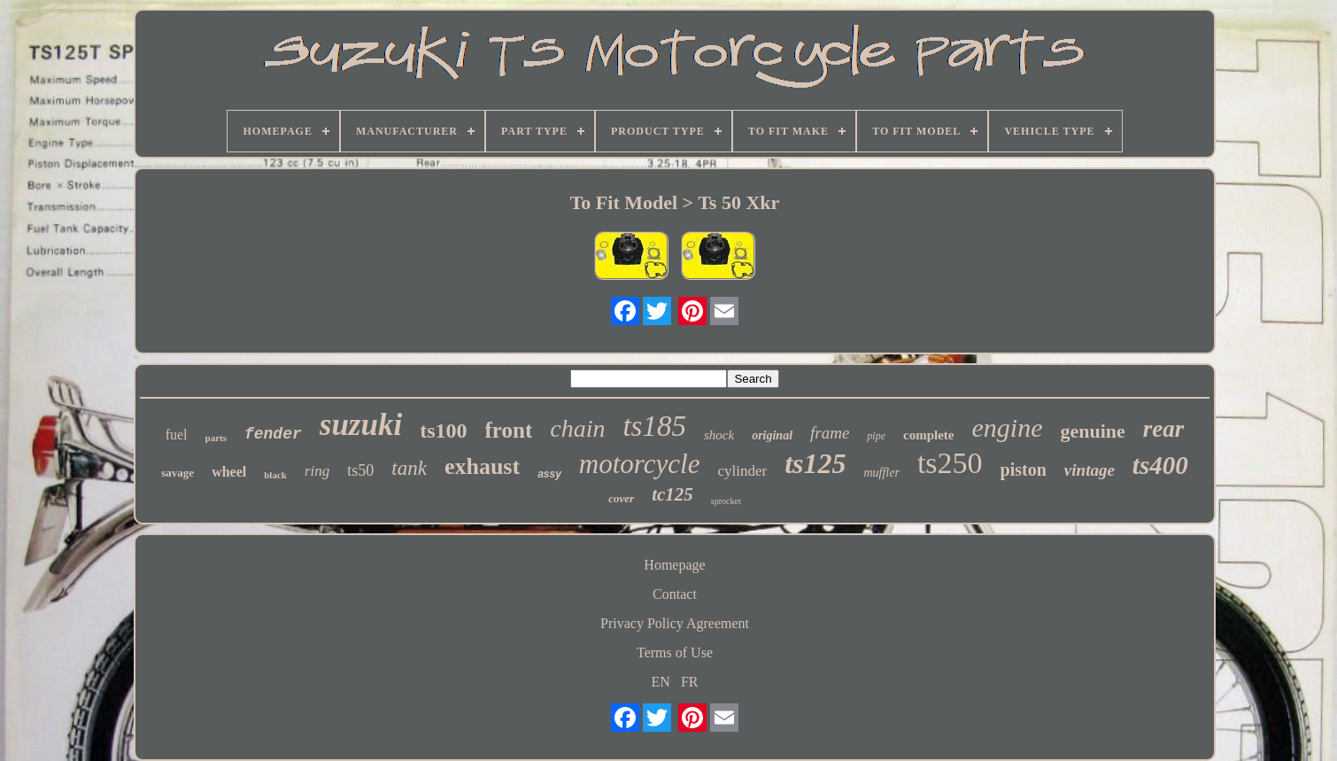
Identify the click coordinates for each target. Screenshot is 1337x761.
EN (661, 681)
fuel (177, 434)
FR (690, 681)
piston (1024, 469)
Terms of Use (675, 652)
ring (317, 470)
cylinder (742, 470)
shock (719, 435)
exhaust (482, 466)
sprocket (726, 501)
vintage (1089, 470)
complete (928, 435)
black (275, 475)
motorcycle (639, 463)
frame (829, 432)
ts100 (443, 430)
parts (216, 437)
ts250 (950, 463)
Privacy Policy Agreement (674, 623)
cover (621, 498)
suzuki (361, 425)
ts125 (815, 463)
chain (577, 428)
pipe (876, 436)
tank (409, 468)
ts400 (1160, 465)
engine (1007, 427)
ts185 (654, 426)
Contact (675, 594)
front (509, 430)
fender (273, 434)
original (772, 435)
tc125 (672, 494)
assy (549, 474)
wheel (229, 471)
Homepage (674, 564)
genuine (1092, 431)
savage (177, 472)
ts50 (360, 470)
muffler (881, 472)
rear (1164, 428)
